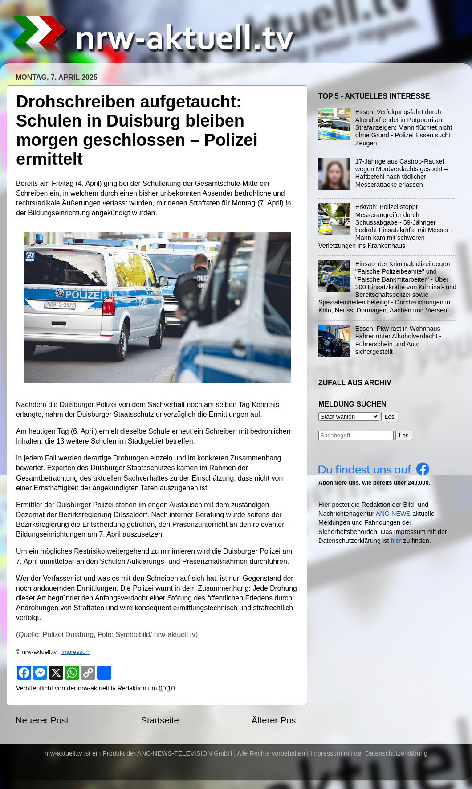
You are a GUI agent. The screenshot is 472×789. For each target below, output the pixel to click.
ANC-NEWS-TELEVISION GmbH (184, 753)
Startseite (160, 720)
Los (404, 435)
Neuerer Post (42, 720)
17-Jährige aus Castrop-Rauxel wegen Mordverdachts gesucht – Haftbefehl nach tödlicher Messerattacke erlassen (401, 173)
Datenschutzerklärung (396, 753)
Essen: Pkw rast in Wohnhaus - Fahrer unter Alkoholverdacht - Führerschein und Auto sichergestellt (399, 340)
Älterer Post (275, 720)
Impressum (75, 652)
